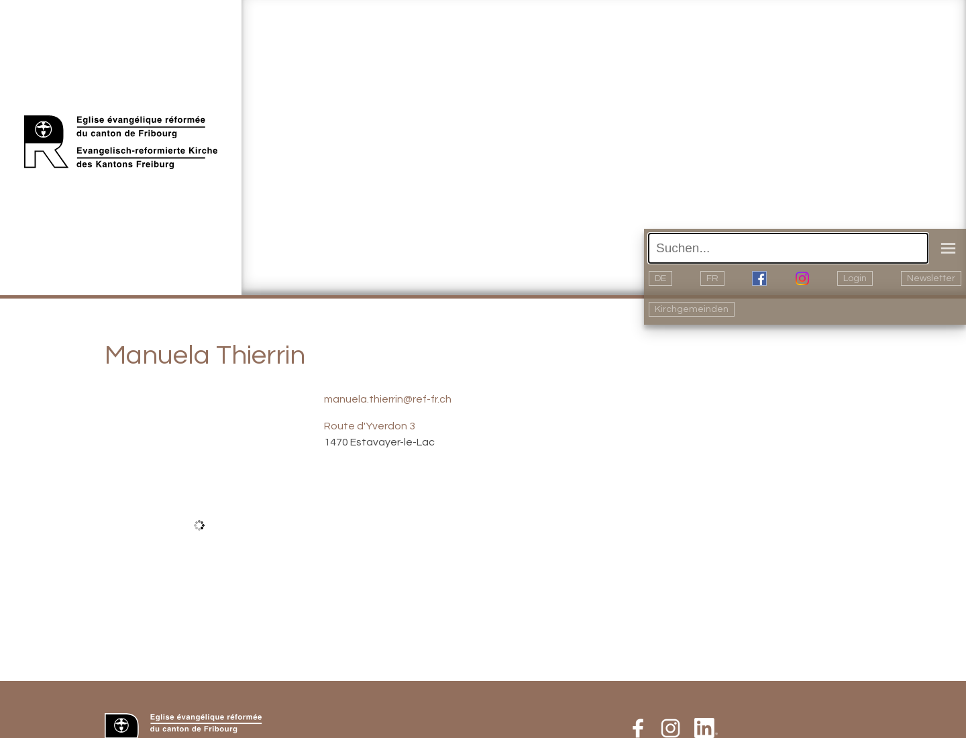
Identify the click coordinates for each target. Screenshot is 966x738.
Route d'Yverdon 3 (369, 426)
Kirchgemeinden (692, 309)
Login (855, 278)
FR (712, 278)
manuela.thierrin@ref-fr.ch (387, 399)
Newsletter (931, 278)
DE (660, 278)
